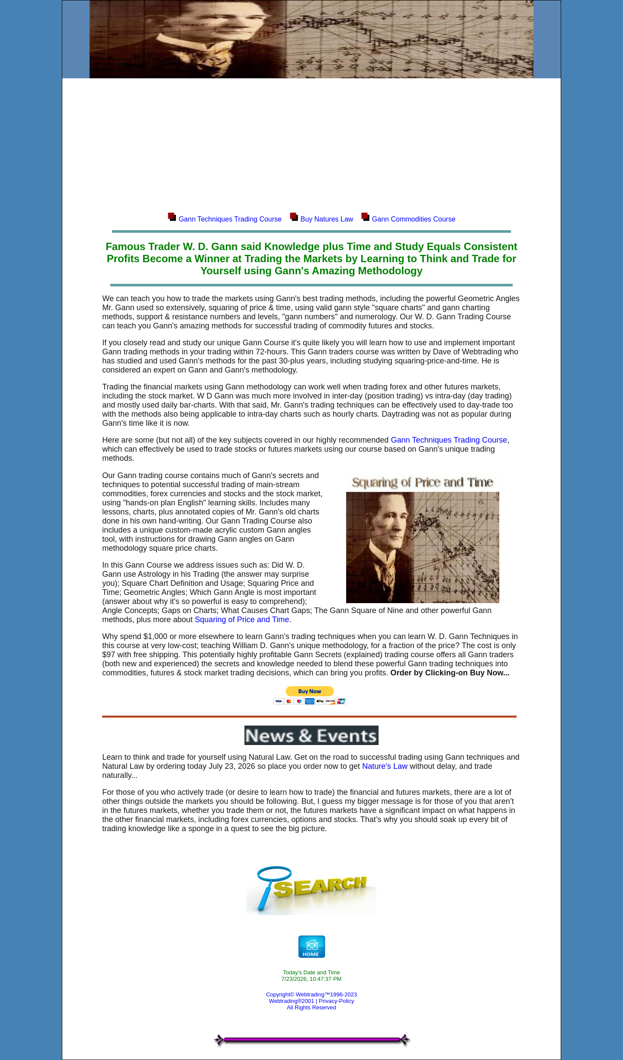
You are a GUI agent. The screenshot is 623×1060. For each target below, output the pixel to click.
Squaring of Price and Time (242, 619)
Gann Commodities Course (414, 219)
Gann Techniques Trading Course (230, 219)
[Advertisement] (311, 144)
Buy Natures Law (327, 219)
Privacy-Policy (336, 1001)
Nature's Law (385, 766)
